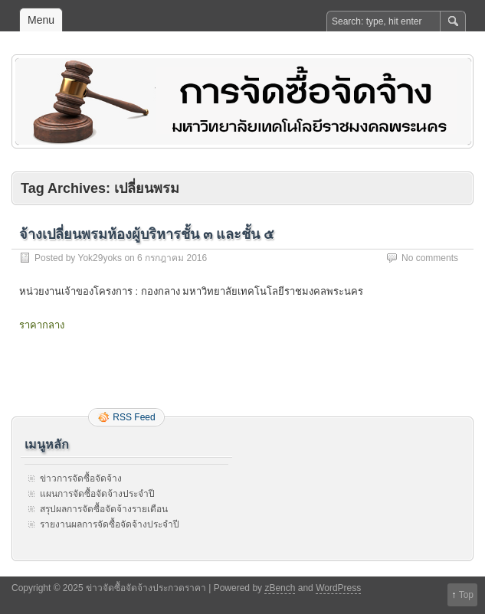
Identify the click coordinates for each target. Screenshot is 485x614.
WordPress (338, 588)
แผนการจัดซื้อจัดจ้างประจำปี (97, 493)
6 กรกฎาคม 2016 (172, 258)
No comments (429, 258)
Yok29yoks (99, 258)
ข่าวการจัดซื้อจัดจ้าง (81, 478)
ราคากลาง (41, 325)
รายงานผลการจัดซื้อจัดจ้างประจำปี (109, 524)
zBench (279, 588)
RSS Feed (134, 417)
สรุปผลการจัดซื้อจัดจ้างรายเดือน (104, 509)
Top (466, 595)
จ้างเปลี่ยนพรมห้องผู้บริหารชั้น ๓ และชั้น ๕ (146, 234)
